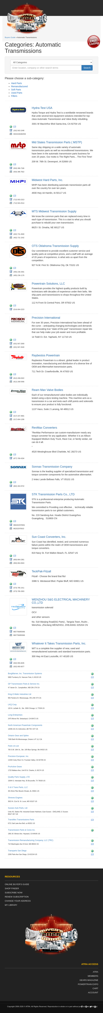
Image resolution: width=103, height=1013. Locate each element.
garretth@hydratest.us (15, 127)
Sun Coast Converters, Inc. (49, 536)
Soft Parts (16, 89)
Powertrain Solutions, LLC (48, 283)
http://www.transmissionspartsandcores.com (93, 831)
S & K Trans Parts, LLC (18, 787)
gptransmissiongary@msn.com (93, 688)
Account (93, 992)
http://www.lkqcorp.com (93, 705)
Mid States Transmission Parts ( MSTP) (57, 142)
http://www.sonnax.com (11, 482)
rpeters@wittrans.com (15, 659)
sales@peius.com (93, 760)
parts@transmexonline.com (93, 820)
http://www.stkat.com (11, 521)
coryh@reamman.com (15, 412)
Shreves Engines (15, 798)
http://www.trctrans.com (93, 841)
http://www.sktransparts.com (93, 788)
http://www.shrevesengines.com (93, 798)
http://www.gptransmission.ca (93, 684)
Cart (95, 988)
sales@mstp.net (15, 165)
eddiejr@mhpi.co (15, 196)
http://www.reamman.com (11, 412)
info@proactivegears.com (93, 771)
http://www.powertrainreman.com (11, 306)
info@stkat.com (15, 521)
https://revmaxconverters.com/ (11, 455)
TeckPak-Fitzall (41, 571)
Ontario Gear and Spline (18, 735)
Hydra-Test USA (42, 107)
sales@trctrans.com (93, 844)
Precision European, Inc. (18, 756)
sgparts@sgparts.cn (15, 628)
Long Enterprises (15, 715)
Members (93, 976)
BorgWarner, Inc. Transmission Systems (25, 673)
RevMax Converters (44, 427)
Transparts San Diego (17, 851)
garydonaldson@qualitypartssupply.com (93, 781)
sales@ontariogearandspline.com (93, 740)
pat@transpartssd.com (93, 855)
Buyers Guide (10, 37)
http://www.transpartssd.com (93, 851)
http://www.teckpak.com (11, 584)
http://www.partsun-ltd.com (93, 746)
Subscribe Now (13, 892)
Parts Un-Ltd (13, 746)
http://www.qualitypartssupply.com (93, 778)
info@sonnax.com (15, 482)
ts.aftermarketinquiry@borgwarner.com (93, 678)
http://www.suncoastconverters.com (11, 556)
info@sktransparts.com (93, 791)
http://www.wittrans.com (11, 659)
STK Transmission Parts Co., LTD (53, 494)
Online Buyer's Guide (17, 884)
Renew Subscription (17, 897)
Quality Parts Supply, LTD (19, 777)
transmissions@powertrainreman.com (15, 306)
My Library (11, 905)
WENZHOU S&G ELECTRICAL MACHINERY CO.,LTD (61, 601)
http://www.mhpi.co (11, 196)
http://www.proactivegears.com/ (93, 767)
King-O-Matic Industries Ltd (19, 694)
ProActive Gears (15, 767)
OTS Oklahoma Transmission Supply (55, 245)
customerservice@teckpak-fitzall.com (15, 584)
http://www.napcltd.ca (93, 726)
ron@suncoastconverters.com (15, 556)
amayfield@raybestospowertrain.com (15, 375)
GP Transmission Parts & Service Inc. (24, 684)
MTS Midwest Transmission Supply (54, 211)
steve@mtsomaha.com (15, 231)
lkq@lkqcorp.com (93, 709)
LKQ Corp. (12, 704)
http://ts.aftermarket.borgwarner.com (93, 674)
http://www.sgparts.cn (11, 628)
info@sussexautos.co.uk (93, 812)
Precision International (46, 317)
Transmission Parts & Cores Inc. (21, 830)
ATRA (95, 972)
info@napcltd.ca (93, 729)
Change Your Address (18, 901)
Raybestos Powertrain (46, 355)
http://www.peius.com (93, 757)
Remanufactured (19, 86)
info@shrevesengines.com (93, 802)
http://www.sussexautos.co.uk (93, 809)
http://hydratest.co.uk (11, 127)
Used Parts (16, 93)
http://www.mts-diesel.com (11, 231)
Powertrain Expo (88, 984)
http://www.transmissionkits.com (11, 340)
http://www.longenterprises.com (93, 715)
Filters (14, 96)
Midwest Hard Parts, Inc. (47, 180)
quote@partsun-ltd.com (93, 750)
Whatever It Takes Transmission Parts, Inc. (59, 643)
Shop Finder (12, 888)
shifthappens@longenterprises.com (93, 719)
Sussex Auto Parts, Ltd (17, 808)
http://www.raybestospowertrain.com (11, 375)
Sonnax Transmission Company (52, 466)
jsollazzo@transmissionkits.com (15, 340)
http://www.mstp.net (11, 165)
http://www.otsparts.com (11, 268)
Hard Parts (16, 83)
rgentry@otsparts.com (15, 268)
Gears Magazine (89, 980)
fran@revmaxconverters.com (15, 455)
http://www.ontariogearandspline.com (93, 736)
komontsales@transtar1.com (93, 698)
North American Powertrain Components (25, 725)
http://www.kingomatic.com (93, 695)
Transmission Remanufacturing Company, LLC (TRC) (30, 840)
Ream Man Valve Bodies (47, 390)
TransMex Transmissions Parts (21, 820)
